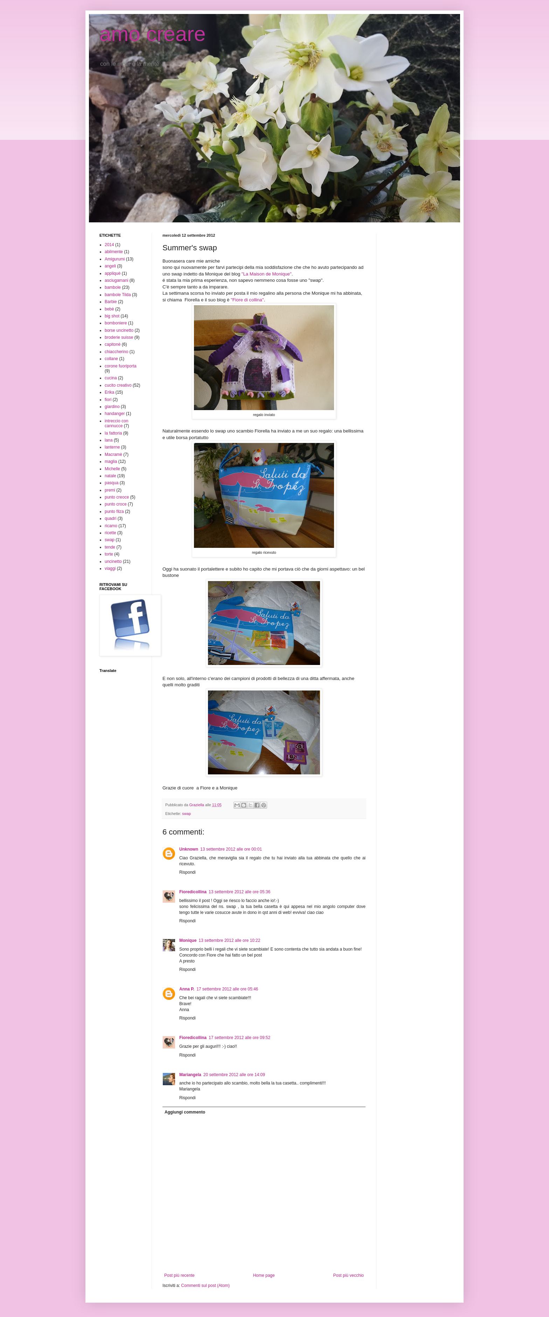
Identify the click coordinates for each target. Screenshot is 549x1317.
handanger (115, 413)
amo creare (152, 33)
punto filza (114, 511)
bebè (109, 309)
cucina (111, 377)
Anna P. (186, 989)
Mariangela (190, 1074)
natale (110, 475)
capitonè (112, 344)
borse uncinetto (119, 330)
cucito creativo (118, 385)
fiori (108, 399)
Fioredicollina (193, 891)
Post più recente (179, 1275)
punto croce (116, 504)
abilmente (114, 251)
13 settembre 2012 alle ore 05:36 (239, 891)
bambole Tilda (118, 294)
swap (186, 813)
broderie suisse (119, 337)
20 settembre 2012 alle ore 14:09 (234, 1074)
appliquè (112, 273)
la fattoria (113, 433)
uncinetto (113, 561)
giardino (112, 406)
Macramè (113, 454)
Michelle (112, 468)
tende (110, 547)
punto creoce (117, 497)
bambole (113, 287)
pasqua (111, 482)
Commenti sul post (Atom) (205, 1285)
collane (111, 358)
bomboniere (116, 323)
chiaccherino (116, 351)
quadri (110, 518)
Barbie (111, 301)
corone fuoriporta (121, 366)
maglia (111, 461)
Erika (109, 392)
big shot (112, 316)
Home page (264, 1275)
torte (109, 554)
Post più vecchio (348, 1275)
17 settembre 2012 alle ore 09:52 (239, 1037)
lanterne (112, 447)
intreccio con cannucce (116, 423)
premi (110, 490)
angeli (110, 266)
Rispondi (187, 872)
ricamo (111, 525)
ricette (110, 532)
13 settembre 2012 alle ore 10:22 (229, 940)
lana (109, 440)
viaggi (110, 568)
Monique (187, 940)
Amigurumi (115, 259)
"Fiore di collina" (247, 299)
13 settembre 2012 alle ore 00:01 (231, 849)
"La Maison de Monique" (267, 274)
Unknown (188, 849)
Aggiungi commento (185, 1112)
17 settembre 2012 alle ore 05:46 (227, 989)
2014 (109, 244)
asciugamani (116, 280)
